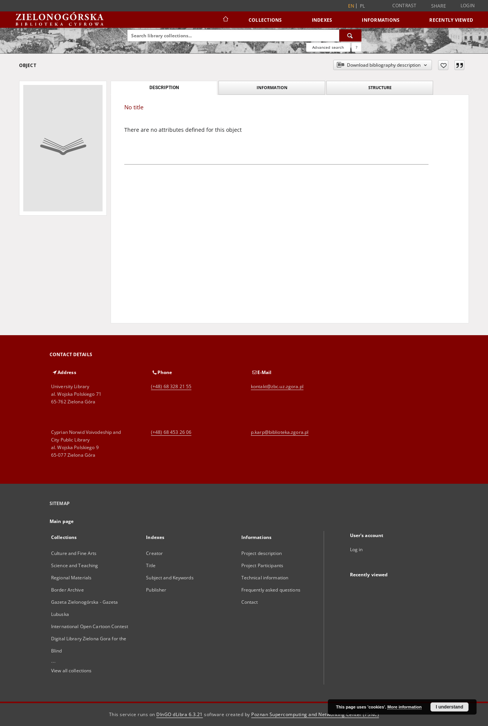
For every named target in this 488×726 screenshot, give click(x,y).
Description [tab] (164, 87)
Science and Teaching (74, 565)
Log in (356, 549)
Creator (154, 553)
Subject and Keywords (169, 577)
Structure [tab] (380, 87)
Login (468, 5)
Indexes (322, 20)
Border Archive (67, 590)
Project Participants (262, 565)
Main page (62, 521)
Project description (261, 553)
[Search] (350, 35)
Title (151, 565)
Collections (265, 20)
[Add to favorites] (443, 65)
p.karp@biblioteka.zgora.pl (279, 432)
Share (438, 6)
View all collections (71, 670)
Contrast (404, 5)
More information (404, 707)
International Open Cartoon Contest (89, 626)
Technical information (265, 577)
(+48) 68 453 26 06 (171, 432)
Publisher (156, 590)
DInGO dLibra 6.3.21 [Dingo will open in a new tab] (179, 714)
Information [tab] (272, 87)
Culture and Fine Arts (74, 553)
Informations (381, 20)
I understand (449, 707)
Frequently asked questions (270, 590)
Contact (249, 602)
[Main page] (225, 19)
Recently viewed (451, 20)
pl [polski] (362, 5)
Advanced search (328, 47)
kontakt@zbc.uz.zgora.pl (277, 386)
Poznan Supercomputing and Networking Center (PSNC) (315, 714)
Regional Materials (71, 577)
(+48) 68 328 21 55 (171, 386)
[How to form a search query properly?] (356, 47)
